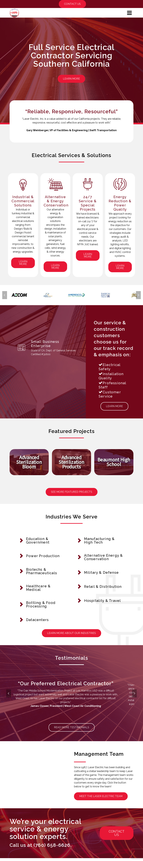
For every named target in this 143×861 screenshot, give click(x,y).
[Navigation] (129, 13)
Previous (4, 296)
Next (138, 296)
